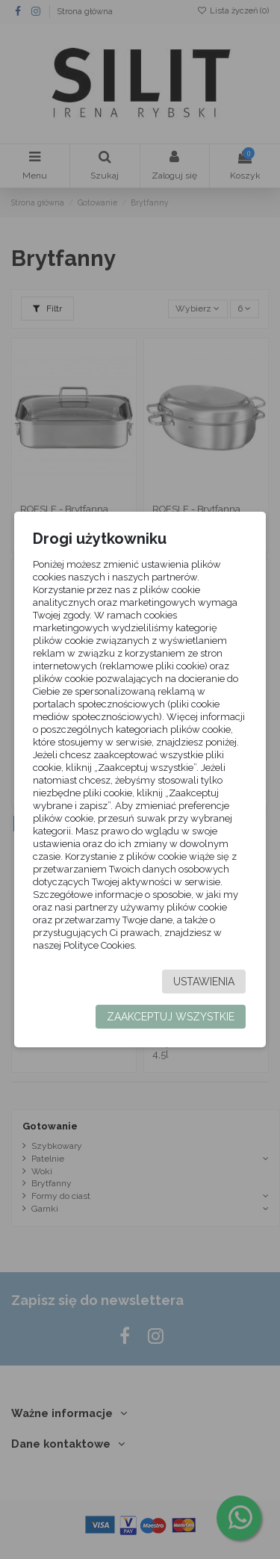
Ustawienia (203, 982)
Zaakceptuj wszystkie (170, 1017)
